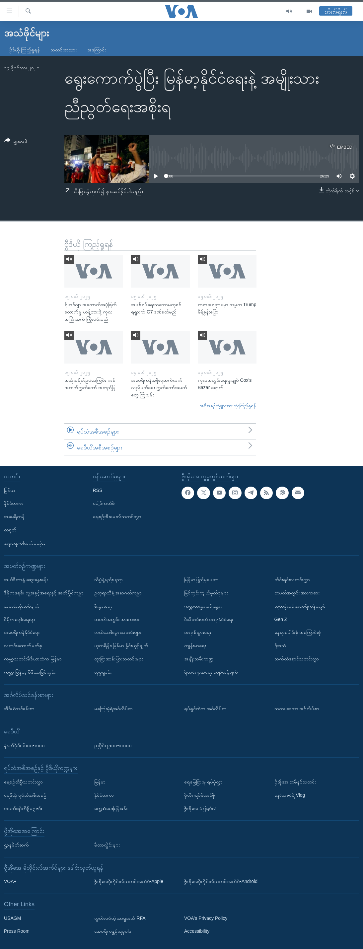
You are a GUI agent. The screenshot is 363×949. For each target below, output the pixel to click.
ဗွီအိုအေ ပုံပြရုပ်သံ (200, 808)
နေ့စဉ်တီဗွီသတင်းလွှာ (23, 781)
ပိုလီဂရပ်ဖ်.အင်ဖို (199, 795)
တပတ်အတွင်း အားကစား (117, 619)
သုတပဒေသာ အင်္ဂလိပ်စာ (297, 709)
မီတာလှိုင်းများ (107, 844)
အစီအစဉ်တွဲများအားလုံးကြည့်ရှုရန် (228, 405)
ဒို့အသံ (280, 645)
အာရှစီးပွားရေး (197, 632)
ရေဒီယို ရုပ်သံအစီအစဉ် (25, 795)
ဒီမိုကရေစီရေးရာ (19, 619)
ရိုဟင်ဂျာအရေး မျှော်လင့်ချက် (211, 672)
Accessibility (196, 931)
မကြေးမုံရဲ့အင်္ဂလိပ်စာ (113, 709)
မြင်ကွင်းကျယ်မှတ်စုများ (206, 592)
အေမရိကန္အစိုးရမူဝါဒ (112, 931)
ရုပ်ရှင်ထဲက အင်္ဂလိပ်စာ (205, 709)
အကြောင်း (96, 49)
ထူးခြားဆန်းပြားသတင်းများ (118, 658)
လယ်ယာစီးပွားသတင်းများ (117, 632)
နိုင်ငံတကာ (14, 503)
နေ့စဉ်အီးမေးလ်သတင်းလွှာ (117, 516)
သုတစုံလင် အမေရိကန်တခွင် (300, 606)
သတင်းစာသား (63, 49)
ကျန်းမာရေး (195, 645)
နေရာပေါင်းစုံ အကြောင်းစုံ (297, 632)
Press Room (17, 931)
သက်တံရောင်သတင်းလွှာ (296, 658)
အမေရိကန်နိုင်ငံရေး (21, 632)
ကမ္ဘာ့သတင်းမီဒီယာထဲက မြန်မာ (33, 658)
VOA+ (10, 881)
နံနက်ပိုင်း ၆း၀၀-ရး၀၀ (24, 745)
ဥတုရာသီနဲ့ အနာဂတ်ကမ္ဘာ (118, 592)
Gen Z (280, 619)
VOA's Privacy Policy (205, 918)
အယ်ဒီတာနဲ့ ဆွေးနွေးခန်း (26, 579)
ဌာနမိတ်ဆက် (16, 844)
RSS (98, 490)
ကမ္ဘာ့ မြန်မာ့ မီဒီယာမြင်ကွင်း (29, 672)
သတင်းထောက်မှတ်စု (23, 645)
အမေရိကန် (14, 516)
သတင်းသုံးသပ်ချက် (21, 606)
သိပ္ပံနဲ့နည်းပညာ (108, 579)
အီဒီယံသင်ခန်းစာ (19, 709)
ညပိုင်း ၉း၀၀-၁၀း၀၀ (113, 745)
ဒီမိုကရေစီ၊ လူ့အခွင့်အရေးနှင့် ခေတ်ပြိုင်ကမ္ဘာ (44, 592)
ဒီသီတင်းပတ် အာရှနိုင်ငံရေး (208, 619)
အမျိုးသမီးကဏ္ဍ (198, 658)
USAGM (12, 918)
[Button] (15, 142)
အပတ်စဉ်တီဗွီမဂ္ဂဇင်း (23, 808)
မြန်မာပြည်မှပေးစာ (201, 579)
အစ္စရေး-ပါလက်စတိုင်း (24, 543)
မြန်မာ (9, 490)
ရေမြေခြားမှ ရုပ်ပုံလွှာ (203, 781)
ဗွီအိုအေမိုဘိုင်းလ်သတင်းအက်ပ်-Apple (128, 881)
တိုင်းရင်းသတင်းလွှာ (292, 579)
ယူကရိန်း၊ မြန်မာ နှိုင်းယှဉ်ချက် (121, 645)
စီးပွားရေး (103, 606)
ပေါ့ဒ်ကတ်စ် (104, 503)
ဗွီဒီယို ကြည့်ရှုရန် (24, 49)
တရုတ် (10, 529)
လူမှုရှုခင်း (102, 672)
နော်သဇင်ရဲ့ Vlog (289, 795)
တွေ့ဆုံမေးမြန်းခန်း (110, 808)
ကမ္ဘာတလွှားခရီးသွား (203, 606)
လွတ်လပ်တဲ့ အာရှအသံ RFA (120, 918)
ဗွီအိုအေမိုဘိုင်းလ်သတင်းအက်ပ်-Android (220, 881)
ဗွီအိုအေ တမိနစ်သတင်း (295, 781)
